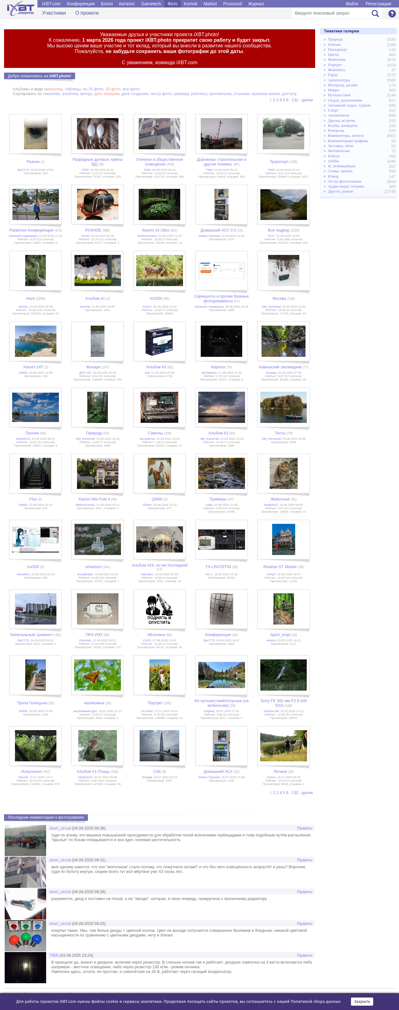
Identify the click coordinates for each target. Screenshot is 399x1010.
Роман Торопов (209, 235)
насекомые (94, 703)
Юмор (333, 176)
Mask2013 (23, 438)
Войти (352, 3)
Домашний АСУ (218, 771)
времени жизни (266, 93)
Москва (279, 298)
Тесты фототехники (344, 181)
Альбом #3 (156, 367)
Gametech (151, 3)
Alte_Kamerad (271, 306)
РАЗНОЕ (93, 230)
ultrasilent (23, 574)
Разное (33, 161)
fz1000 (156, 298)
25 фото (96, 89)
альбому (70, 93)
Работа (333, 156)
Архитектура (339, 80)
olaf (147, 372)
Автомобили (338, 115)
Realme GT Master (280, 566)
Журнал (256, 3)
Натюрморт (337, 49)
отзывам (241, 93)
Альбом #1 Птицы (93, 771)
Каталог (127, 3)
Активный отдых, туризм (349, 105)
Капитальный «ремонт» (32, 634)
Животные (280, 499)
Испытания (31, 771)
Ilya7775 (23, 169)
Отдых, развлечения (345, 100)
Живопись (336, 70)
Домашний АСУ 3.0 (218, 230)
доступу (289, 93)
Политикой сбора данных (316, 1001)
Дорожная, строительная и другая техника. (221, 161)
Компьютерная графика (348, 141)
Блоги (107, 3)
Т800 (85, 169)
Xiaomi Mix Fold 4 (94, 499)
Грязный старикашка (23, 235)
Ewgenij (209, 711)
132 (295, 100)
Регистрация (378, 3)
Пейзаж (334, 44)
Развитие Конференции (31, 230)
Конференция (81, 3)
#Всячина (156, 634)
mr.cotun (147, 711)
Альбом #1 (95, 298)
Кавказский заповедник (280, 367)
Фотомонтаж (339, 151)
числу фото (160, 93)
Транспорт (279, 161)
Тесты (280, 433)
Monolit (23, 777)
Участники (54, 13)
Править (305, 828)
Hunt (30, 298)
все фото (131, 89)
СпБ (157, 771)
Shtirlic (23, 372)
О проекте (87, 13)
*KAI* (271, 235)
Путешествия (339, 95)
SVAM (85, 235)
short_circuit (60, 828)
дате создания (135, 93)
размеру (181, 93)
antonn (23, 306)
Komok (191, 3)
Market (210, 3)
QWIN (157, 499)
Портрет (155, 703)
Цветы (333, 54)
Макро (333, 90)
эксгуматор (209, 372)
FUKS (147, 640)
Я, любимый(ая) (341, 166)
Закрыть (362, 1001)
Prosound (232, 3)
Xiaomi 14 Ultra (155, 230)
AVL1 (209, 574)
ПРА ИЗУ (94, 634)
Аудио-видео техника (346, 186)
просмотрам (220, 93)
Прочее (32, 433)
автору (86, 93)
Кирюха (218, 367)
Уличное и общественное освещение (159, 161)
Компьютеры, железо (346, 135)
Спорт (333, 110)
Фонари (93, 367)
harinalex (147, 574)
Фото (172, 3)
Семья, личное (340, 171)
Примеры (218, 499)
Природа (94, 433)
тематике (51, 93)
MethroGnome (146, 235)
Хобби (333, 161)
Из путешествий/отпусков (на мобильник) (221, 703)
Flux (33, 499)
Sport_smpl (280, 634)
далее (307, 100)
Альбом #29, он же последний (159, 565)
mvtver (271, 777)
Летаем (280, 771)
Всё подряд (278, 230)
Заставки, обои (340, 146)
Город (333, 75)
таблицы (73, 89)
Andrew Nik (271, 711)
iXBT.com (51, 3)
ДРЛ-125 (85, 372)
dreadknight (85, 574)
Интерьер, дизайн (343, 85)
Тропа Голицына (32, 703)
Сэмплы (155, 433)
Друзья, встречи (341, 120)
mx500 (33, 566)
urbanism (93, 566)
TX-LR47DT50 (218, 566)
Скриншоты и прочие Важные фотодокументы (221, 298)
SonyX (147, 306)
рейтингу (199, 93)
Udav (209, 504)
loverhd (85, 306)
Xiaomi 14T (33, 367)
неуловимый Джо (85, 711)
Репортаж (336, 130)
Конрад (271, 372)
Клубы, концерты (342, 125)
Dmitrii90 (85, 640)
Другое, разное (340, 191)
